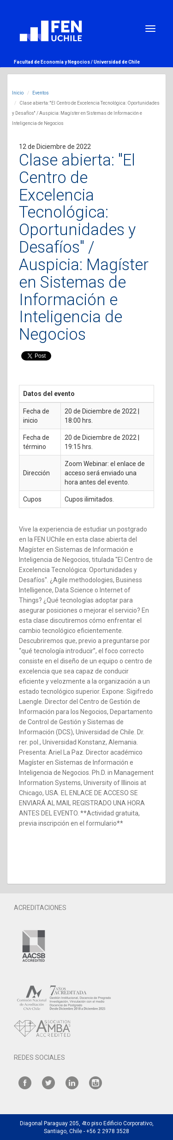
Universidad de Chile (117, 62)
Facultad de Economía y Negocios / (54, 62)
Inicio (18, 92)
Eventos (40, 92)
